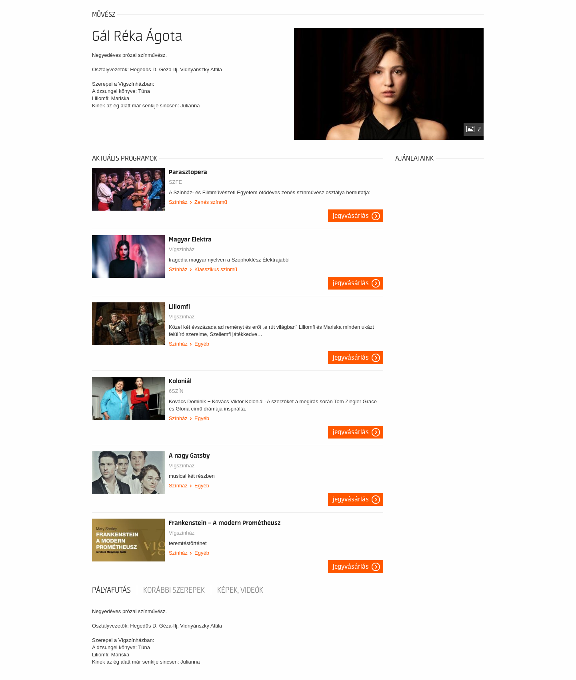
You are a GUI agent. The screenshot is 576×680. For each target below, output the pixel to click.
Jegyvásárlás (351, 215)
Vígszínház (181, 249)
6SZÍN (176, 391)
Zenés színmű (210, 202)
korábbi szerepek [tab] (174, 590)
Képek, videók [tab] (240, 590)
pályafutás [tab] (111, 590)
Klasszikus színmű (215, 269)
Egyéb (201, 344)
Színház (178, 202)
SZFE (175, 182)
